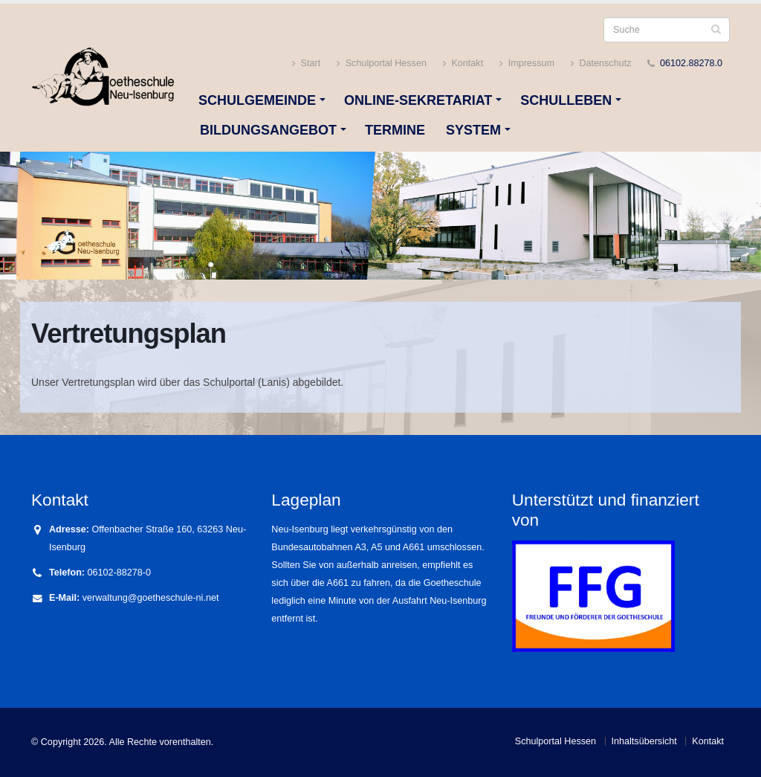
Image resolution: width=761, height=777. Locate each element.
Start (306, 63)
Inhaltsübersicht (644, 741)
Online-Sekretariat (418, 100)
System (473, 130)
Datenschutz (601, 63)
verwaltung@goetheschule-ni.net (150, 598)
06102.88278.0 (691, 63)
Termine (395, 130)
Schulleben (566, 100)
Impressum (526, 63)
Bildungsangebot (268, 130)
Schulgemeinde (257, 100)
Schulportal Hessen (382, 63)
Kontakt (463, 63)
